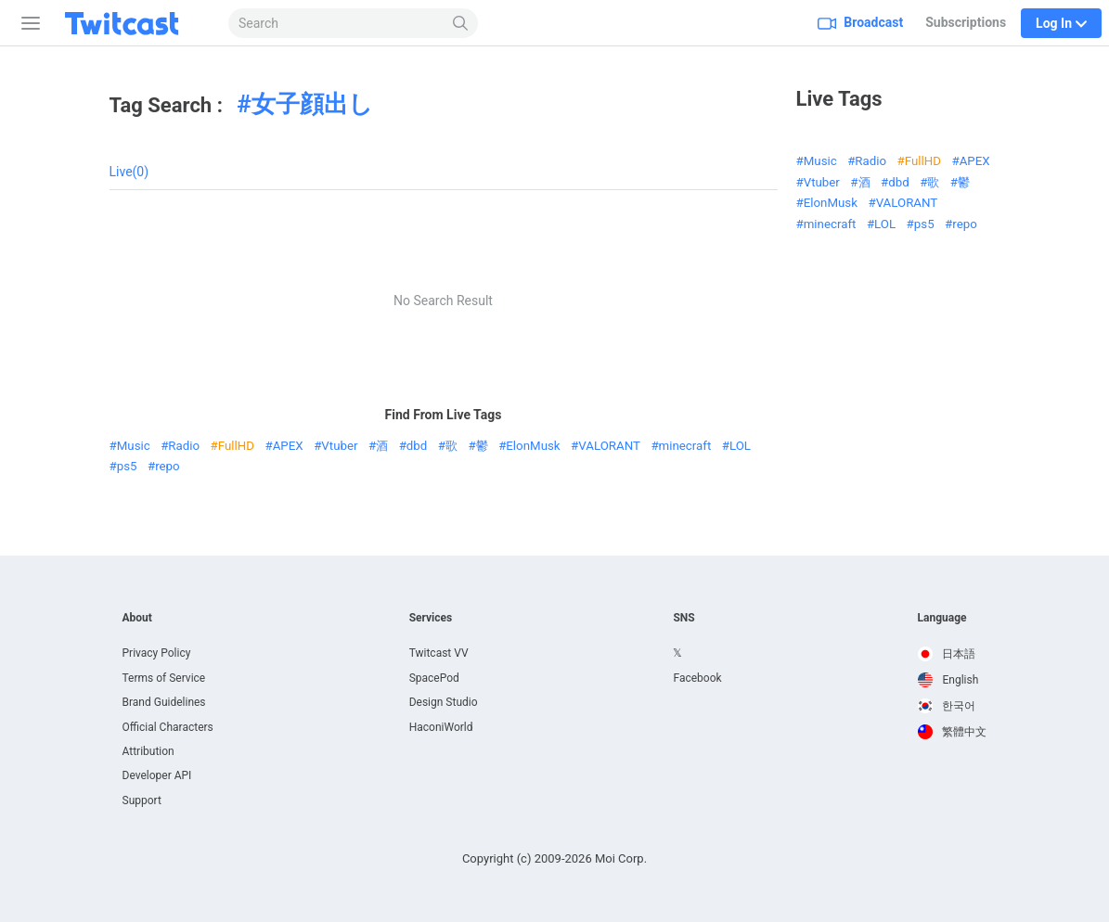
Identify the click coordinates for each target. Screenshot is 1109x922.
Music (133, 446)
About (137, 617)
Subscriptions (965, 22)
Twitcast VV (439, 653)
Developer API (157, 775)
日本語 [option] (947, 653)
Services (431, 617)
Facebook (697, 678)
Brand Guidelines (164, 702)
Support (142, 800)
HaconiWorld (441, 727)
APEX (288, 446)
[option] (952, 654)
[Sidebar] (27, 23)
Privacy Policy (157, 653)
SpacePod (434, 678)
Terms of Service (164, 678)
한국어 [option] (947, 705)
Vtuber (339, 446)
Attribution (148, 751)
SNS (683, 617)
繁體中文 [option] (952, 731)
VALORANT (609, 446)
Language (942, 617)
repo (167, 466)
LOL (740, 446)
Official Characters (168, 727)
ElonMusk (533, 446)
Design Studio (443, 702)
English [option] (948, 679)
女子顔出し (312, 104)
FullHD (236, 446)
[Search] (461, 23)
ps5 (127, 466)
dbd (416, 446)
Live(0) (129, 171)
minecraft (685, 446)
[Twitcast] (136, 23)
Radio (184, 446)
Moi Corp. (621, 858)
